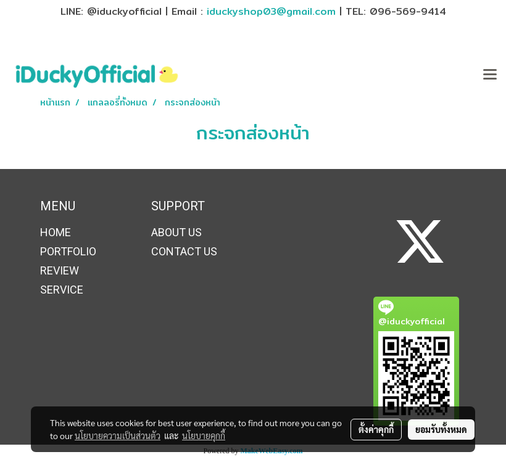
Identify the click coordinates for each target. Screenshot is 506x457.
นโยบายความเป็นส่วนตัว (117, 435)
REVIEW (59, 270)
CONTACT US (184, 251)
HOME (55, 232)
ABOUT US (176, 232)
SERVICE (61, 289)
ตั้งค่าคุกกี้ (376, 429)
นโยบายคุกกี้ (203, 435)
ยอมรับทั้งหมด (441, 429)
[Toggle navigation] (490, 75)
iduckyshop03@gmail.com (271, 11)
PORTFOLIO (68, 251)
